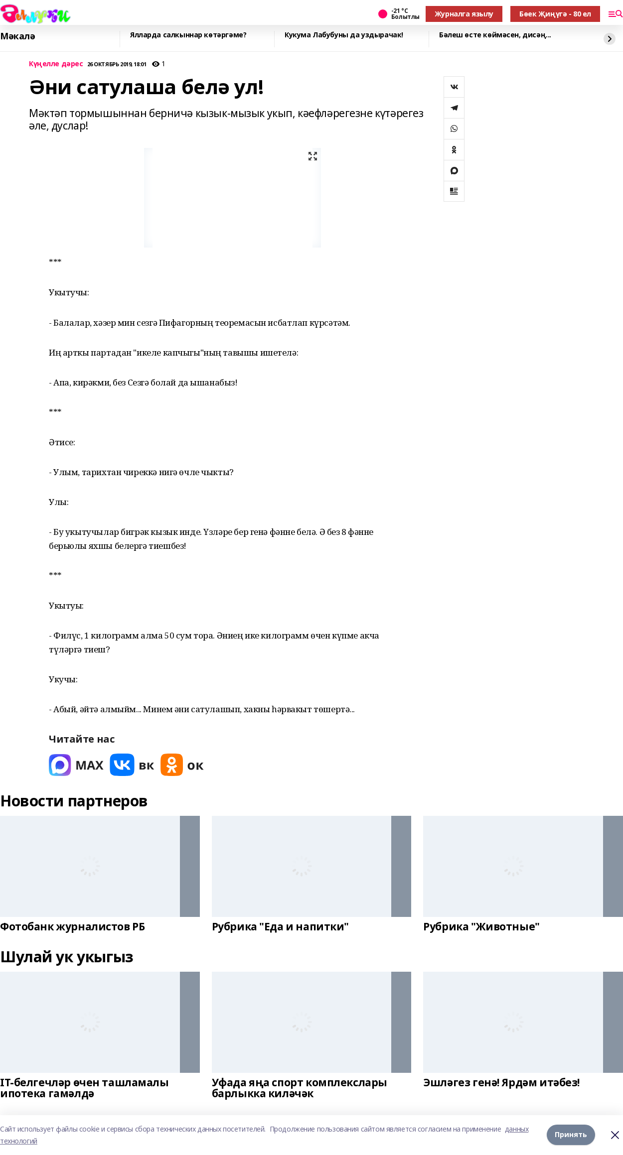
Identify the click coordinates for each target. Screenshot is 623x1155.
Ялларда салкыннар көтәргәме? (188, 35)
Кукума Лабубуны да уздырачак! (344, 35)
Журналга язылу (464, 13)
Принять (571, 1135)
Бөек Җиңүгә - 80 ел (555, 13)
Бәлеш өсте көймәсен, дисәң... (495, 35)
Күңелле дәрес (56, 64)
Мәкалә (17, 36)
